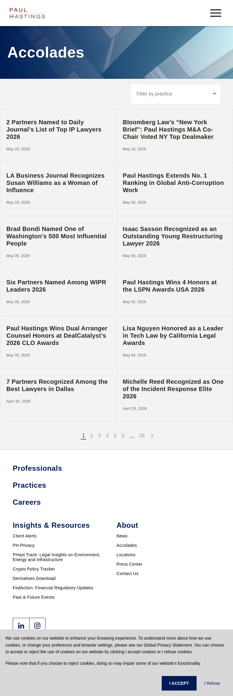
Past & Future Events (34, 597)
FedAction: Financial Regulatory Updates (53, 587)
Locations (126, 554)
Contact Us (127, 573)
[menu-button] (215, 13)
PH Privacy (24, 545)
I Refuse (212, 683)
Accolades (126, 545)
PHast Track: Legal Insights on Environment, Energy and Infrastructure (56, 557)
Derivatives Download (34, 578)
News (121, 536)
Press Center (129, 564)
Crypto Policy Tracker (34, 569)
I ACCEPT (179, 683)
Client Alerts (25, 536)
